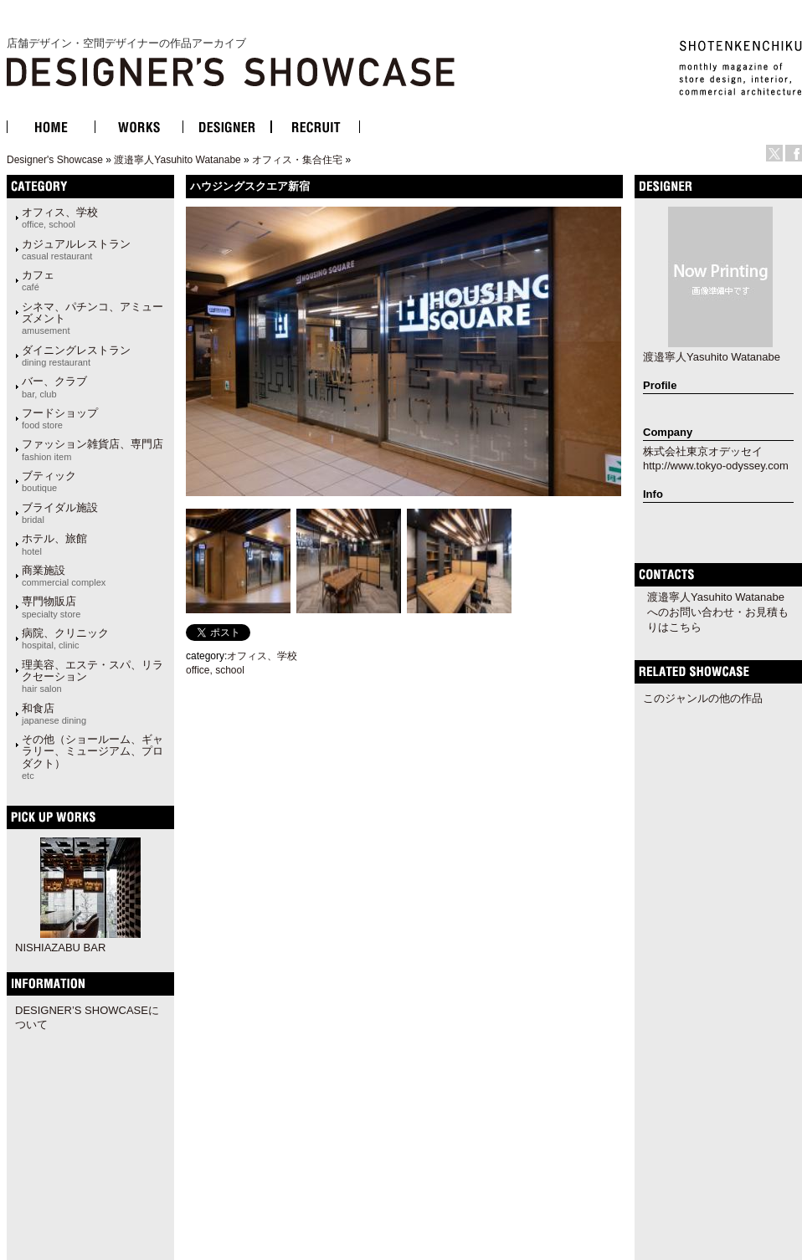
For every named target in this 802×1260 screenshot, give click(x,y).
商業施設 (63, 575)
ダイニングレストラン (76, 355)
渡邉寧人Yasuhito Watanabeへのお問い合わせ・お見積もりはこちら (718, 612)
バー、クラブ (54, 386)
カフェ (38, 280)
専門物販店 (51, 606)
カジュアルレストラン (76, 249)
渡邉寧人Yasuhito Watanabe (177, 160)
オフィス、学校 (60, 217)
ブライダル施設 (60, 513)
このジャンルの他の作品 (703, 698)
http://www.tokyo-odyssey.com (716, 465)
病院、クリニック (65, 638)
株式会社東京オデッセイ (703, 451)
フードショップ (60, 418)
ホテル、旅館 (54, 544)
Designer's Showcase (55, 160)
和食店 (54, 713)
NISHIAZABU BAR (60, 947)
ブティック (49, 481)
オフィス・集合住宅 (297, 160)
